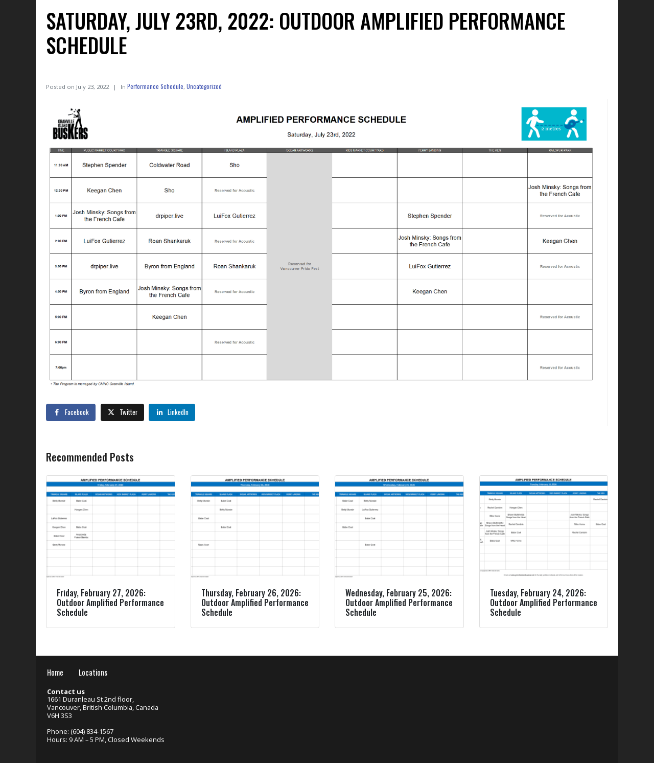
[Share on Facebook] (71, 412)
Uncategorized (204, 86)
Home (55, 672)
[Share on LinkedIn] (172, 412)
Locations (93, 672)
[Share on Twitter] (122, 412)
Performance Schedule (155, 86)
